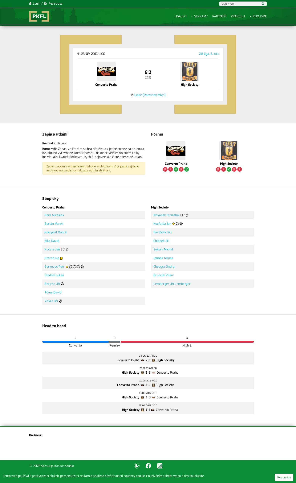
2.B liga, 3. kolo (209, 54)
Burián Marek (54, 224)
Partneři (219, 16)
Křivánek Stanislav (166, 215)
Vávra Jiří (51, 301)
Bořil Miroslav (54, 215)
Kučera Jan (52, 249)
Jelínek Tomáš (163, 258)
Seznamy (201, 16)
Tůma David (53, 292)
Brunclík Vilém (163, 275)
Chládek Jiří (161, 241)
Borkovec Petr (55, 267)
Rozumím (284, 477)
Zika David (52, 241)
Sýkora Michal (163, 249)
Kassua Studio (64, 466)
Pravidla (238, 16)
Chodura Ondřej (164, 267)
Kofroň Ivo (52, 258)
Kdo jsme (260, 16)
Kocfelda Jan (162, 224)
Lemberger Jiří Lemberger (172, 284)
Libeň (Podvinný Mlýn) (150, 95)
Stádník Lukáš (54, 275)
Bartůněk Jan (162, 232)
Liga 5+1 (180, 16)
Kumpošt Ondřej (56, 232)
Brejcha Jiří (52, 284)
